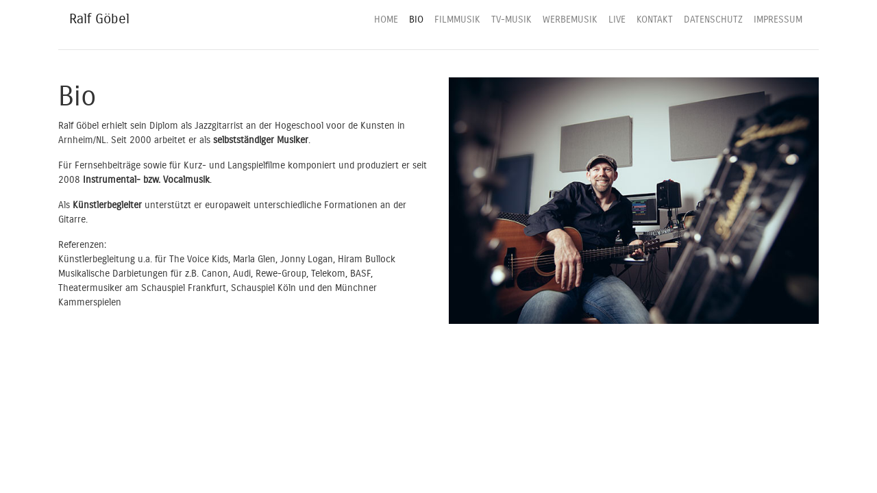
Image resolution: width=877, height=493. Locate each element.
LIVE (617, 19)
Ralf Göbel (99, 19)
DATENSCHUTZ (713, 19)
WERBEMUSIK (570, 19)
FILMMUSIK (457, 19)
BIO (416, 19)
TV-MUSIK (511, 19)
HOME (386, 19)
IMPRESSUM (778, 19)
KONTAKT (655, 19)
